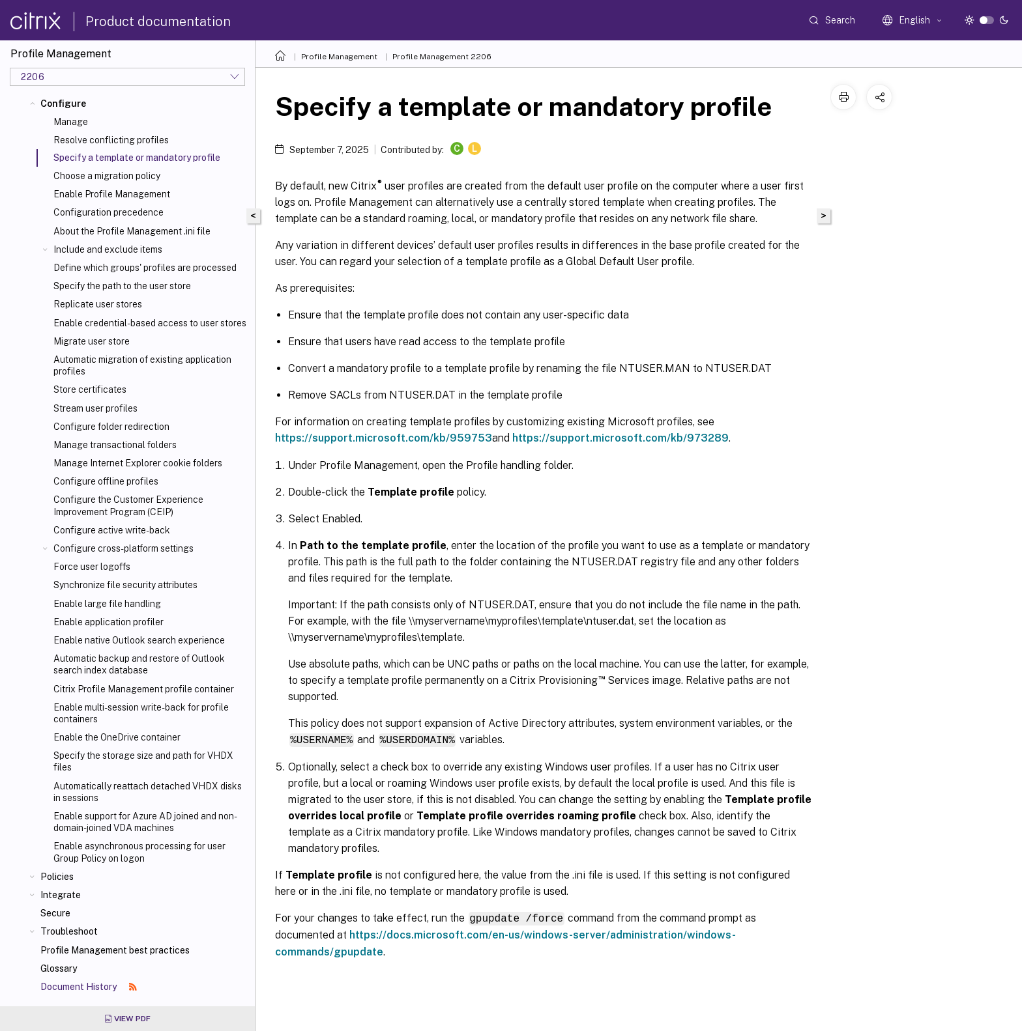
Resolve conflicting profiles (111, 140)
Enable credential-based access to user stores (149, 323)
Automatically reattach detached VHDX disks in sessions (147, 792)
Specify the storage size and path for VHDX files (143, 761)
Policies (57, 876)
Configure (63, 103)
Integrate (60, 895)
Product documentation (158, 21)
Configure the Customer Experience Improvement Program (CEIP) (128, 505)
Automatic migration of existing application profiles (142, 365)
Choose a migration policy (106, 176)
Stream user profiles (95, 408)
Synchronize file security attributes (125, 585)
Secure (55, 913)
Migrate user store (91, 341)
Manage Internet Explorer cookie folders (137, 463)
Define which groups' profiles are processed (145, 267)
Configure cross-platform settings (123, 548)
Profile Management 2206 (441, 56)
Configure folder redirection (111, 426)
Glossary (58, 968)
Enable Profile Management (111, 194)
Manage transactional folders (115, 445)
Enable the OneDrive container (117, 737)
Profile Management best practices (115, 950)
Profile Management (339, 56)
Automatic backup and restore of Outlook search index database (139, 664)
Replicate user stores (97, 304)
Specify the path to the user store (122, 286)
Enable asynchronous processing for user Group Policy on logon (139, 852)
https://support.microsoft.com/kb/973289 (620, 438)
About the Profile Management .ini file (132, 231)
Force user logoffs (91, 566)
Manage (70, 122)
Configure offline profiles (105, 481)
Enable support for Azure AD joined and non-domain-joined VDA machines (145, 822)
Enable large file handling (107, 604)
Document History (88, 987)
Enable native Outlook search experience (139, 640)
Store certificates (89, 389)
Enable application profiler (108, 622)
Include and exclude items (107, 249)
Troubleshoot (69, 931)
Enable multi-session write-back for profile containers (141, 713)
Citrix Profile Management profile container (143, 689)
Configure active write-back (111, 530)
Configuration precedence (108, 212)
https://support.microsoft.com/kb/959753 (383, 438)
